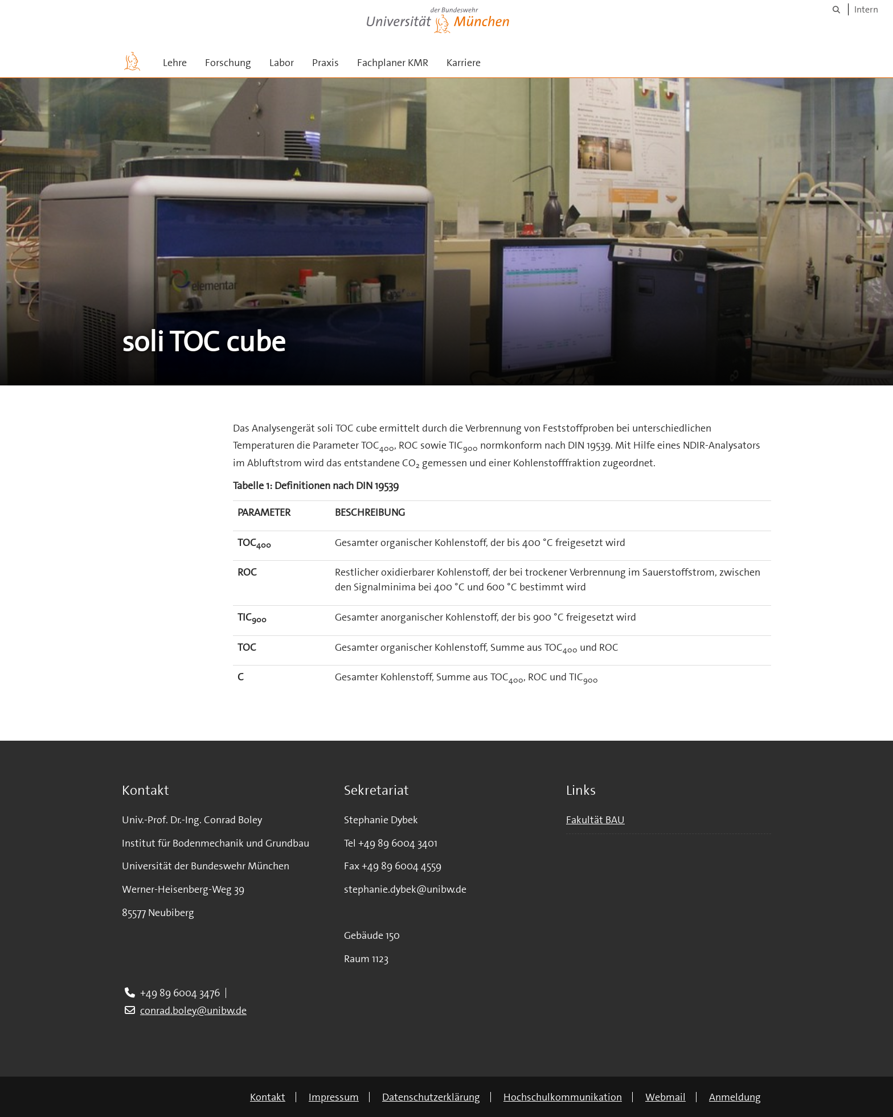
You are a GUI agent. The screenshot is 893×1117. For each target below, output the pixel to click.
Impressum (334, 1097)
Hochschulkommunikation (562, 1097)
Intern (866, 9)
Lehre (175, 62)
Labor (281, 62)
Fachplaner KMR (392, 62)
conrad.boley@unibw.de (193, 1010)
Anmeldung (735, 1097)
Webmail (665, 1097)
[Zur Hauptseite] (132, 61)
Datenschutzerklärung (431, 1097)
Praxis (325, 62)
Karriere (463, 62)
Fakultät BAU (595, 820)
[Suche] (836, 9)
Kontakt (267, 1097)
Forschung (228, 62)
